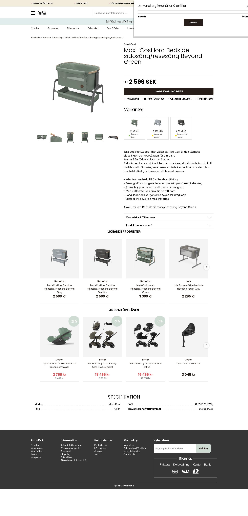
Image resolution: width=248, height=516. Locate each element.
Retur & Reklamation (71, 445)
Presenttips (169, 28)
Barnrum (47, 37)
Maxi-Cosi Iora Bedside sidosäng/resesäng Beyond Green (93, 37)
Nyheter (35, 28)
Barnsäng (58, 37)
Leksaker (131, 28)
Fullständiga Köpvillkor (135, 448)
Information (100, 448)
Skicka (203, 448)
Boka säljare (66, 457)
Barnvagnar (53, 28)
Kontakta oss (100, 445)
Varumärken (211, 28)
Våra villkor (129, 445)
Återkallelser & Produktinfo (74, 460)
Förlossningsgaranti (70, 448)
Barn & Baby (113, 28)
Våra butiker (37, 451)
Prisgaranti (66, 451)
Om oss (98, 451)
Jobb (96, 454)
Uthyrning (65, 454)
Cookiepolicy (130, 454)
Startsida (35, 37)
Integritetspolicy (132, 451)
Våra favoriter (190, 28)
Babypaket (93, 28)
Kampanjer (150, 28)
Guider (34, 454)
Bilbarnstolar (73, 28)
